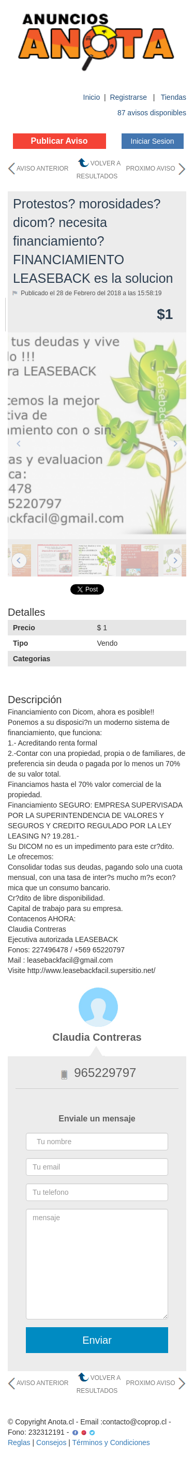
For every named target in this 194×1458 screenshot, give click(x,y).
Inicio (91, 97)
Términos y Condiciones (111, 1442)
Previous (19, 443)
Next (175, 443)
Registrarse (129, 97)
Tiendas (173, 97)
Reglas (19, 1442)
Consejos (51, 1442)
